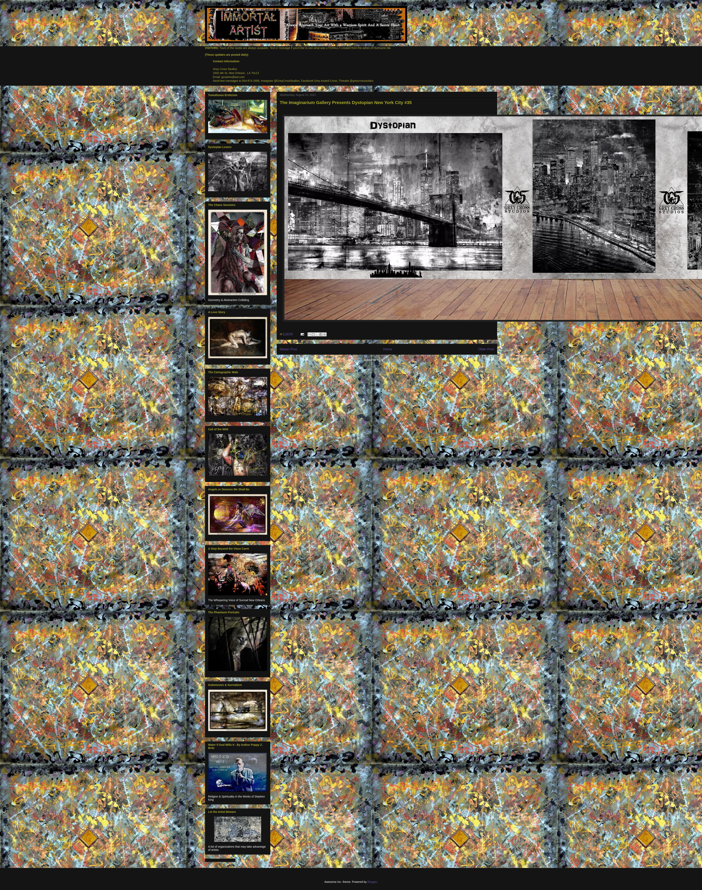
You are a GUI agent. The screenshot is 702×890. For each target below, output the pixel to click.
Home (387, 349)
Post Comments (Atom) (395, 359)
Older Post (486, 349)
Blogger (372, 881)
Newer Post (288, 349)
